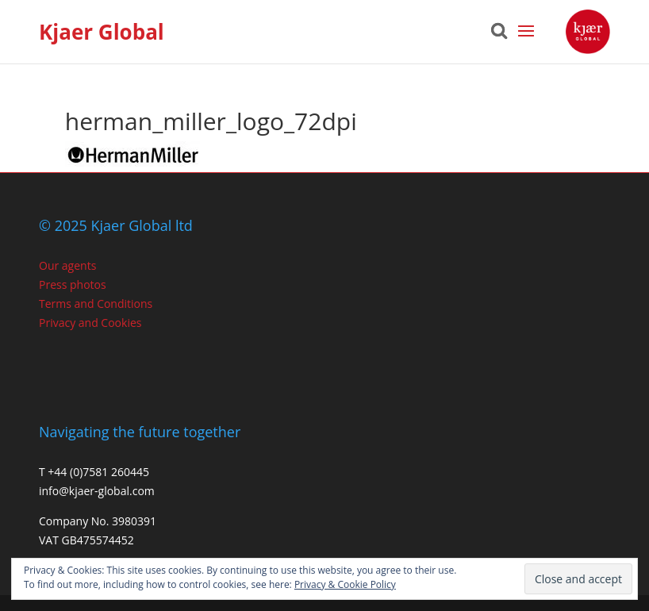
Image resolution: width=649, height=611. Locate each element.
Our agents (67, 265)
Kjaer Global (101, 31)
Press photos (72, 284)
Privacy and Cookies (90, 322)
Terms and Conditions (95, 303)
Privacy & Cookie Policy (345, 584)
